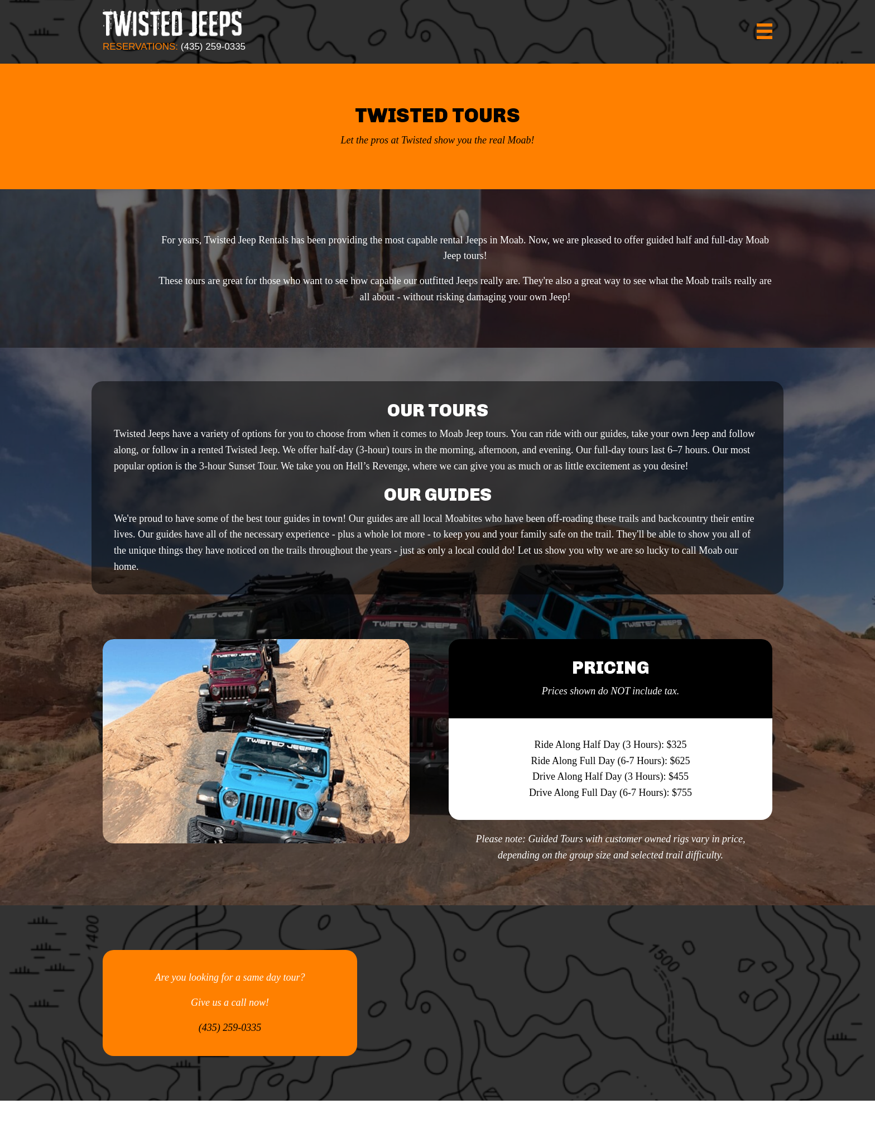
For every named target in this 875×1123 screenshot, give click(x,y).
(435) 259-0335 (213, 46)
